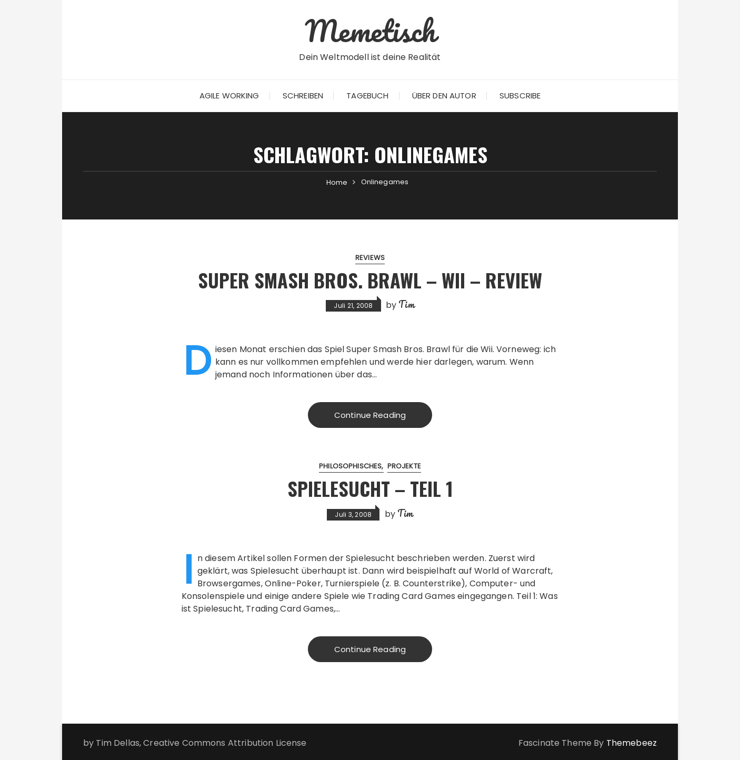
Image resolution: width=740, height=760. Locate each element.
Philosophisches (350, 466)
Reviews (370, 258)
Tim (406, 304)
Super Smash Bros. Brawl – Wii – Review (370, 280)
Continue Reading (370, 415)
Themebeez (631, 743)
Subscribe (520, 95)
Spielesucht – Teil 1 (370, 488)
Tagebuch (367, 95)
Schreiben (303, 95)
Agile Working (229, 95)
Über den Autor (444, 95)
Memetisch (370, 30)
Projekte (404, 466)
